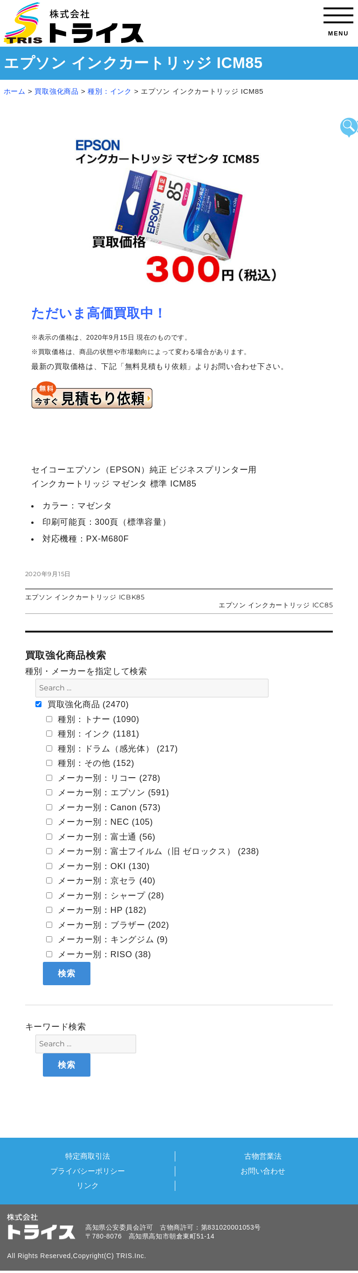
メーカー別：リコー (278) (103, 778)
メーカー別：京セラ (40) (101, 880)
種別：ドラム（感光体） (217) (112, 748)
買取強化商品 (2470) (82, 704)
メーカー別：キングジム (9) (107, 939)
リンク (87, 1185)
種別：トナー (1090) (92, 719)
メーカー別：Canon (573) (103, 807)
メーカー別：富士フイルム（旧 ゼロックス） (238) (152, 851)
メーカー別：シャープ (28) (105, 895)
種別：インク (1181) (92, 733)
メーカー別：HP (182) (96, 910)
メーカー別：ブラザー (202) (107, 925)
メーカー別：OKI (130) (98, 866)
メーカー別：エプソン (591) (107, 792)
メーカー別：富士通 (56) (101, 837)
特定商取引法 (87, 1156)
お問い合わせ (263, 1171)
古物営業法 (263, 1156)
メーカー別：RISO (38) (98, 954)
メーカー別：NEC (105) (99, 822)
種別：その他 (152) (90, 763)
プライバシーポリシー (87, 1171)
